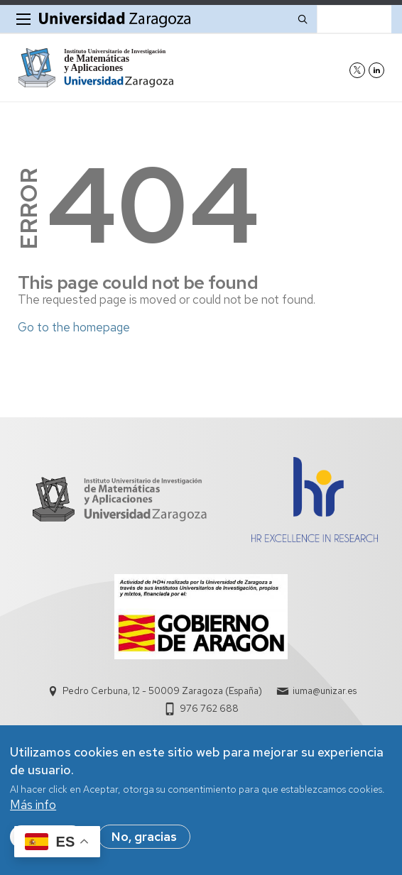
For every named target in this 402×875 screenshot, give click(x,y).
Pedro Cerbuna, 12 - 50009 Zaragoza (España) (162, 691)
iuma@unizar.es (325, 691)
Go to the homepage (74, 327)
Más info (33, 805)
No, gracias (144, 836)
